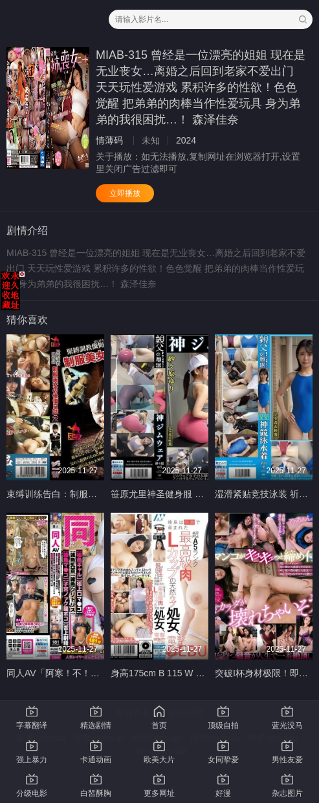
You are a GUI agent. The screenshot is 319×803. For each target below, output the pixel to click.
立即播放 (124, 193)
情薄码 (109, 140)
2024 (186, 140)
